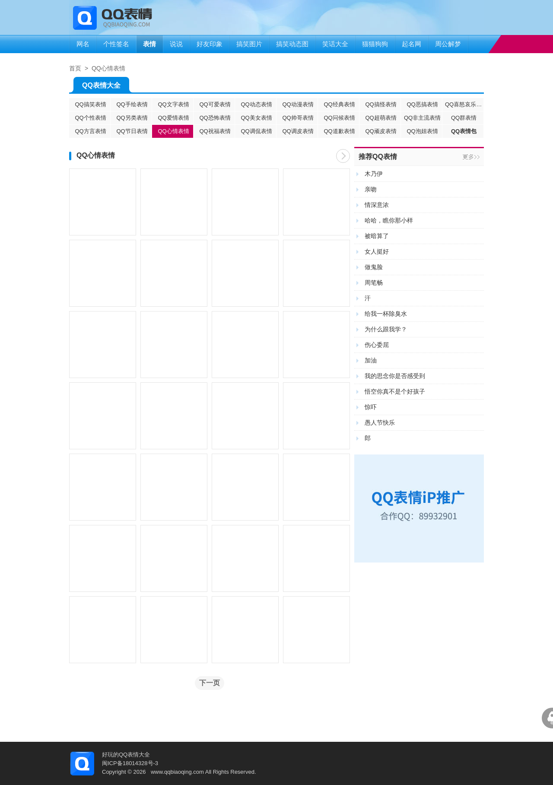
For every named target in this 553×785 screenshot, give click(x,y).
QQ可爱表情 (214, 104)
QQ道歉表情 (339, 131)
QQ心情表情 (108, 68)
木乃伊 (374, 173)
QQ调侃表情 (256, 131)
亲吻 (371, 189)
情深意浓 (377, 204)
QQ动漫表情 (297, 104)
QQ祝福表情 (214, 131)
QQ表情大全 (101, 87)
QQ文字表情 (173, 104)
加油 (371, 360)
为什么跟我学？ (386, 329)
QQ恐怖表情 (214, 117)
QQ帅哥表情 (297, 117)
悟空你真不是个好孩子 (395, 391)
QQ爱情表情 (173, 117)
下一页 (343, 156)
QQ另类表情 (131, 117)
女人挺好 (377, 251)
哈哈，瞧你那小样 (389, 220)
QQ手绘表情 (131, 104)
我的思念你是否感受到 (395, 375)
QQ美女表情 (256, 117)
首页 (75, 68)
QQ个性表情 (90, 117)
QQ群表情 (464, 117)
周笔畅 (374, 282)
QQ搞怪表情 (380, 104)
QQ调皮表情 (297, 131)
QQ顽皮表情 (380, 131)
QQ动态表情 (256, 104)
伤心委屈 (377, 344)
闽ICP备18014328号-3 (130, 763)
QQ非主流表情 (422, 117)
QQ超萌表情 (380, 117)
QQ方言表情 (90, 131)
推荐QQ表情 (378, 156)
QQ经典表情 (339, 104)
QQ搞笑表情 (90, 104)
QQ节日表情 (131, 131)
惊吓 (371, 407)
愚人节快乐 (380, 422)
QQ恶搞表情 (422, 104)
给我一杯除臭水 (386, 313)
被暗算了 (377, 235)
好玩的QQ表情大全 (126, 754)
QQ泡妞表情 (422, 131)
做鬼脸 (374, 267)
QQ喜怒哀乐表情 (464, 104)
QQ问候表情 (339, 117)
